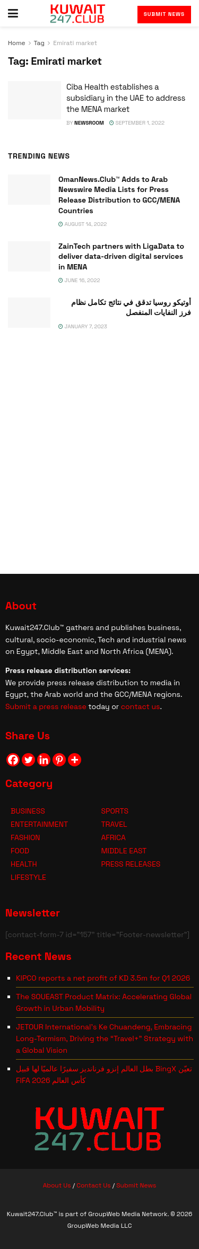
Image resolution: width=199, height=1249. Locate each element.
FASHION (25, 837)
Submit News (164, 14)
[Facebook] (13, 759)
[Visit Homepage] (78, 13)
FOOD (20, 850)
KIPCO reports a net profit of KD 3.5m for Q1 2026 (103, 978)
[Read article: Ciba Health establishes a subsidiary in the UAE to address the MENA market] (34, 100)
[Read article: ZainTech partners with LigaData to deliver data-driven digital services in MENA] (29, 256)
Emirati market (75, 43)
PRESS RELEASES (130, 864)
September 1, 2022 (137, 122)
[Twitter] (28, 759)
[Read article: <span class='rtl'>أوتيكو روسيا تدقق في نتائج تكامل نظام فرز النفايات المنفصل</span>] (29, 313)
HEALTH (24, 864)
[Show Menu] (13, 13)
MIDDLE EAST (123, 850)
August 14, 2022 (82, 224)
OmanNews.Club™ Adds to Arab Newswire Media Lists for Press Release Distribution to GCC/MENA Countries (119, 194)
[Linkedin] (43, 759)
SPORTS (114, 811)
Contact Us (93, 1185)
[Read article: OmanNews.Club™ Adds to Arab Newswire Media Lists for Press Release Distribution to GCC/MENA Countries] (29, 189)
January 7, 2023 (82, 326)
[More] (74, 759)
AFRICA (113, 837)
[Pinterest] (59, 759)
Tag (39, 43)
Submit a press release (45, 706)
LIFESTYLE (28, 877)
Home (16, 43)
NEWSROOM (89, 122)
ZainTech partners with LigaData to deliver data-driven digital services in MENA (121, 256)
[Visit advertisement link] (99, 450)
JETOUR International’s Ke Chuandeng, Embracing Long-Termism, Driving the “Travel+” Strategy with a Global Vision (104, 1038)
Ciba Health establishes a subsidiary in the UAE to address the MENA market (125, 98)
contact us (140, 706)
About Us (57, 1185)
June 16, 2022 (79, 280)
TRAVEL (114, 824)
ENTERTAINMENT (39, 824)
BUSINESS (28, 811)
